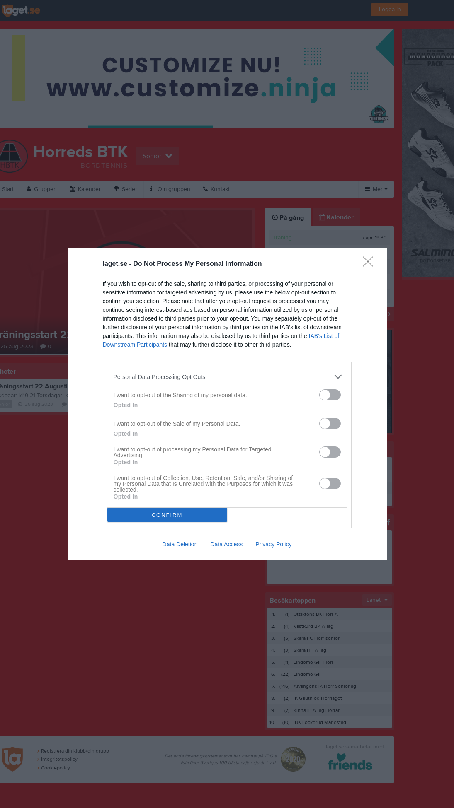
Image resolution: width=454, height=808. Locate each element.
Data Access (226, 544)
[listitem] (227, 376)
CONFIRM (167, 515)
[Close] (371, 264)
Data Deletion (180, 544)
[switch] (330, 394)
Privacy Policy (273, 544)
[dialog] (227, 404)
